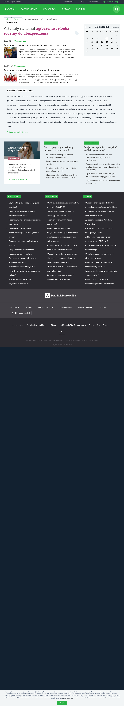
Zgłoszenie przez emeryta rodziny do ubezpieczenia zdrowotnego (35, 44)
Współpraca (14, 307)
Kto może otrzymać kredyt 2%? (22, 266)
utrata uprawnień (85, 108)
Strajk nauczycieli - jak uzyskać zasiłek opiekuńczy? (100, 148)
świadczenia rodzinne (16, 108)
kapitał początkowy (15, 96)
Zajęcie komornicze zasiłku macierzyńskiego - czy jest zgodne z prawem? (24, 232)
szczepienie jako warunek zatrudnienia (45, 121)
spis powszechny (103, 108)
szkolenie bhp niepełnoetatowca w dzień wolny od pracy (59, 113)
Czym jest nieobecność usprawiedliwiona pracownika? (103, 181)
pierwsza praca (70, 121)
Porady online (69, 2)
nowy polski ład (94, 100)
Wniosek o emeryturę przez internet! (62, 253)
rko (29, 108)
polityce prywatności (67, 698)
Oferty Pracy (102, 324)
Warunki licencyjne (85, 307)
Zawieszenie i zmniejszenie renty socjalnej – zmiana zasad (59, 155)
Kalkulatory (93, 2)
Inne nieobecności (91, 142)
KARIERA (80, 9)
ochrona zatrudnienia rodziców (40, 96)
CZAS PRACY (49, 9)
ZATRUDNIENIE (29, 9)
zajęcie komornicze (88, 96)
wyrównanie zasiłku (88, 121)
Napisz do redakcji (21, 312)
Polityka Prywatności (46, 307)
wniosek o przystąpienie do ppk (20, 113)
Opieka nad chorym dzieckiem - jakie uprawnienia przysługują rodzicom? (101, 174)
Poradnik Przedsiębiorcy (36, 324)
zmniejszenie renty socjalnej (56, 104)
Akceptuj (62, 703)
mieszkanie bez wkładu (65, 108)
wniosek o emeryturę (43, 108)
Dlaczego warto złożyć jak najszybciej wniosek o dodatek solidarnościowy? (61, 175)
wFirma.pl (54, 324)
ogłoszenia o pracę (94, 113)
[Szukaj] (116, 9)
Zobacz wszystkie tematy (17, 131)
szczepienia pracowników (31, 104)
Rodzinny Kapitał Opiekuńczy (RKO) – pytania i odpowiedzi (62, 169)
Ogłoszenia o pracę (110, 2)
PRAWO (66, 9)
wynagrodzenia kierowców (83, 104)
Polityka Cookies (66, 307)
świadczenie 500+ (104, 104)
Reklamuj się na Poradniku (13, 2)
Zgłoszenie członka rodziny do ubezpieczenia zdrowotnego (31, 69)
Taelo (91, 324)
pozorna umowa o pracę (66, 96)
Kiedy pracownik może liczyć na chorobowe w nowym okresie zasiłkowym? (99, 157)
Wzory (81, 2)
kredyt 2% (80, 100)
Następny (115, 27)
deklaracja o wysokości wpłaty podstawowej (28, 117)
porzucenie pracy (58, 117)
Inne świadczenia (51, 142)
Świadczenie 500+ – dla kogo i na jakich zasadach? (62, 162)
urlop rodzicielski (23, 100)
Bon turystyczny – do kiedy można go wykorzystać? (58, 148)
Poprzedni (88, 27)
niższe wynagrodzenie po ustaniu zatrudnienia (53, 100)
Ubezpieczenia (20, 40)
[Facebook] (61, 331)
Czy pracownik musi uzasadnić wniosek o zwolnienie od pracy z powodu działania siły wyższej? (103, 166)
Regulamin (28, 307)
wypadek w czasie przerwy (80, 117)
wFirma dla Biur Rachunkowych (73, 324)
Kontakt (103, 306)
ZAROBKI (10, 9)
